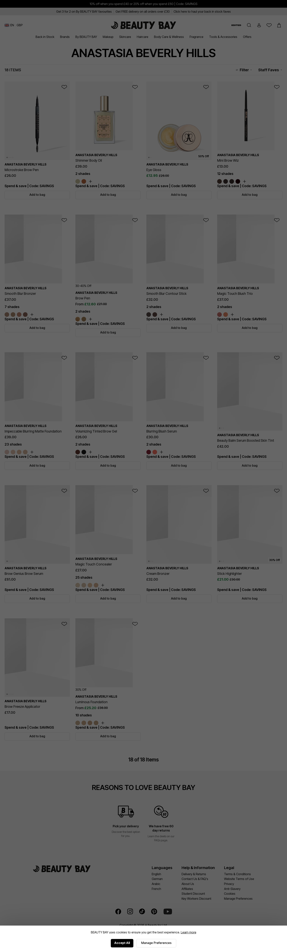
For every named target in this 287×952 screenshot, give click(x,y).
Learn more (188, 932)
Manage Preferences (156, 943)
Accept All (122, 943)
